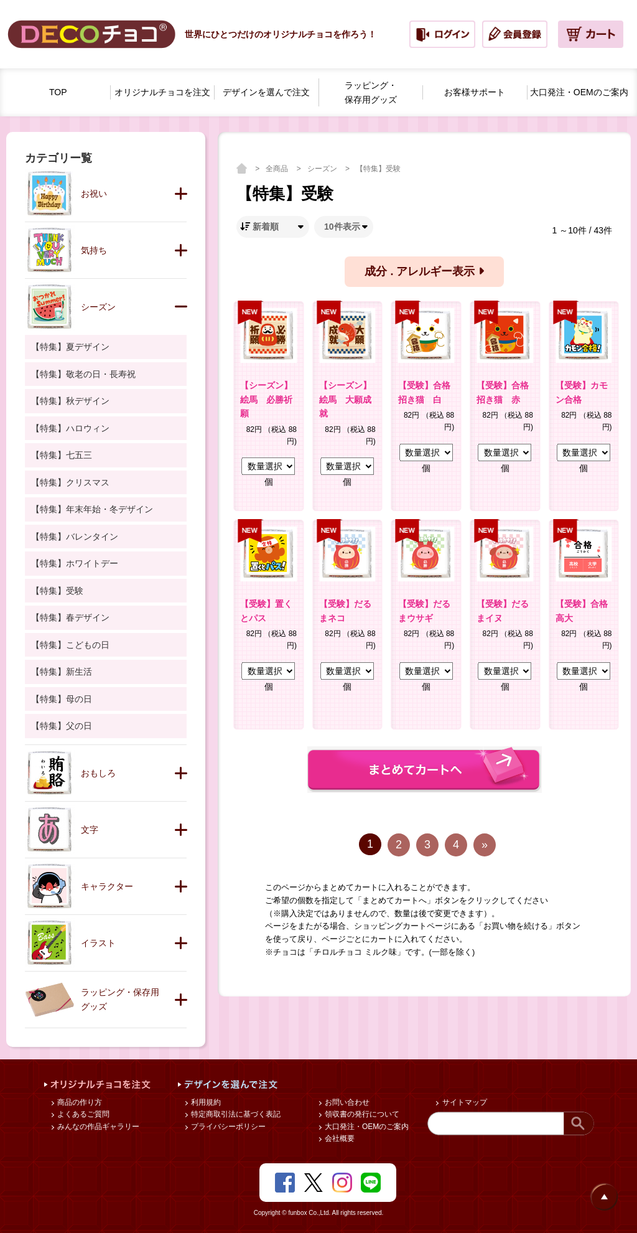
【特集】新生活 (61, 672)
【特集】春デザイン (70, 617)
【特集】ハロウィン (70, 428)
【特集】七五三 (61, 455)
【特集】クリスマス (70, 482)
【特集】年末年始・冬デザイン (92, 509)
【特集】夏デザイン (70, 347)
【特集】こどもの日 (70, 645)
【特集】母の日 (61, 699)
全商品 (278, 168)
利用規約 (205, 1102)
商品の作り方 (78, 1102)
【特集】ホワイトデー (74, 563)
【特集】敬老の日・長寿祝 (83, 374)
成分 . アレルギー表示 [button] (424, 271)
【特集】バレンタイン (74, 536)
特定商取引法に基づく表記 (235, 1114)
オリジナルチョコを (162, 92)
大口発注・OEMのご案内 (366, 1126)
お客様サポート (474, 92)
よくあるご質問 (82, 1114)
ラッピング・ (371, 93)
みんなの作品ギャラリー (97, 1126)
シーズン (323, 168)
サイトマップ (463, 1102)
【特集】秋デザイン (70, 401)
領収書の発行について (361, 1114)
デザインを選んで (266, 92)
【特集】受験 (378, 168)
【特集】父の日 (61, 726)
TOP (58, 92)
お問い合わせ (346, 1102)
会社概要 (339, 1138)
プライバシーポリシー (227, 1126)
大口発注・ (579, 92)
